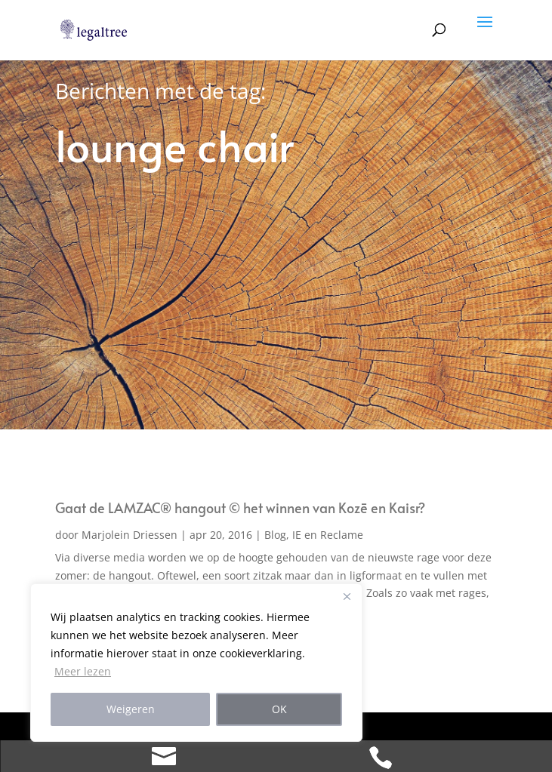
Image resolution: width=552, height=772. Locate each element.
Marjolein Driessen (129, 534)
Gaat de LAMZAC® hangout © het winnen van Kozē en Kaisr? (240, 507)
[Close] (347, 596)
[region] (196, 662)
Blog (275, 534)
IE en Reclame (327, 534)
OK (279, 709)
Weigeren (130, 709)
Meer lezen (82, 671)
